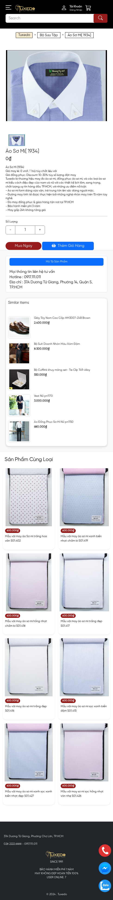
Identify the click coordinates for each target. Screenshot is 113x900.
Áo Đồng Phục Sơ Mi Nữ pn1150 (53, 421)
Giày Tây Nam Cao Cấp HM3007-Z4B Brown (62, 317)
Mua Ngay (23, 246)
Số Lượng (12, 221)
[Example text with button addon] (25, 230)
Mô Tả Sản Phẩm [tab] (56, 261)
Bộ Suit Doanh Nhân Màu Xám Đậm (57, 343)
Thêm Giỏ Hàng (68, 246)
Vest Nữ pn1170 (43, 395)
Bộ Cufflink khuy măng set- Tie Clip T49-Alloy (62, 369)
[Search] (56, 18)
